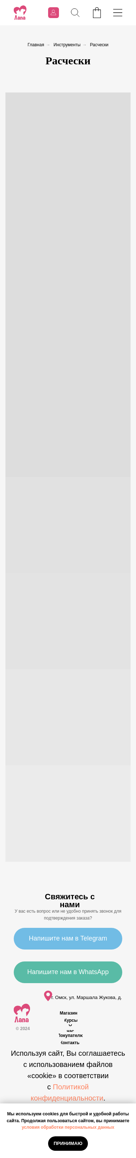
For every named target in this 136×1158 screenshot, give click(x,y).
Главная (35, 44)
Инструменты (67, 44)
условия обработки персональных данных (68, 1127)
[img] (20, 12)
